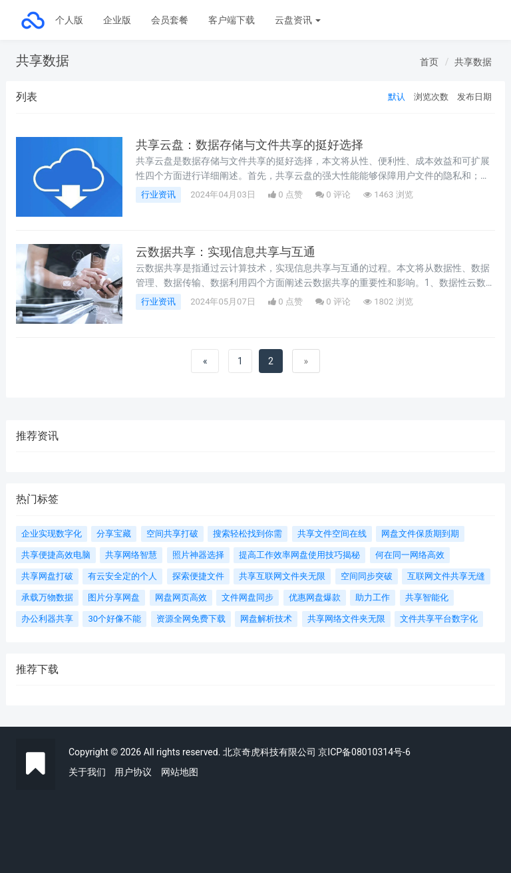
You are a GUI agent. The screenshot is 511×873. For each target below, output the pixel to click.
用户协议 (133, 772)
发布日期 (474, 97)
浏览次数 (431, 97)
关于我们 (87, 772)
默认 (396, 97)
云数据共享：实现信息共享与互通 (225, 252)
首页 (429, 62)
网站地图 (179, 772)
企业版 (117, 20)
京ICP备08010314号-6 (364, 752)
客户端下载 (231, 20)
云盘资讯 (298, 20)
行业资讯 (158, 194)
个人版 (69, 20)
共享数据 (473, 62)
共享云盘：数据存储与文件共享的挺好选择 (249, 145)
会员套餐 (169, 20)
